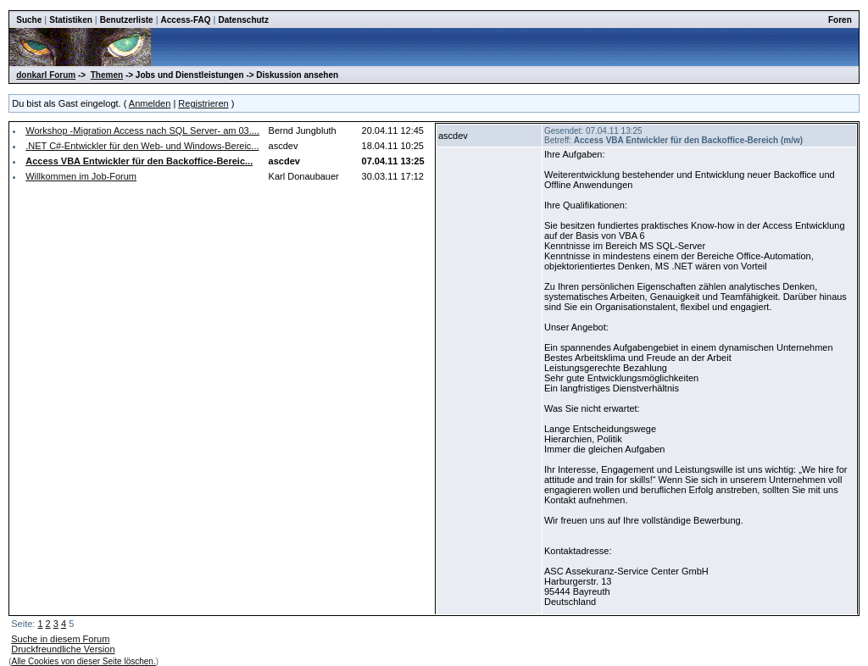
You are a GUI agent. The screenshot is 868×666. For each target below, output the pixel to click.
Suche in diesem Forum (60, 639)
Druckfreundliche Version (62, 649)
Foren (840, 20)
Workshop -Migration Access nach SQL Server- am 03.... (142, 130)
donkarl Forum (45, 75)
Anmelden (150, 103)
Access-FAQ (186, 20)
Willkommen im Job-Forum (80, 176)
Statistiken (70, 20)
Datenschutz (243, 20)
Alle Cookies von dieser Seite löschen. (84, 661)
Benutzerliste (126, 20)
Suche (29, 20)
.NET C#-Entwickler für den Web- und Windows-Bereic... (142, 146)
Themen (107, 75)
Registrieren (203, 103)
